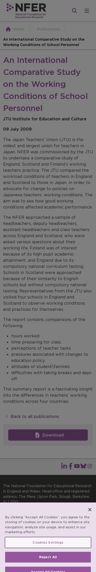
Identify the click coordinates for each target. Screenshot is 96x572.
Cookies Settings (48, 548)
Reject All (48, 563)
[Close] (89, 515)
